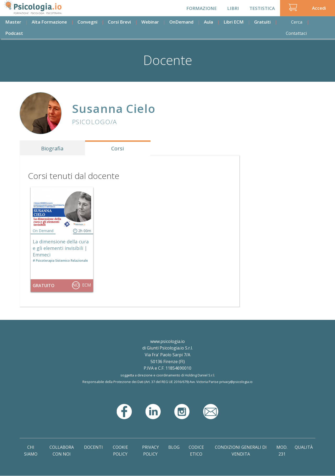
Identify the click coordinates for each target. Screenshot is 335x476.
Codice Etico (196, 450)
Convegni (87, 22)
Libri (233, 8)
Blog (174, 447)
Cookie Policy (120, 450)
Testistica (262, 8)
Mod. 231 (281, 450)
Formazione (201, 8)
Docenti (93, 447)
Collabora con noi (61, 450)
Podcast (14, 33)
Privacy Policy (150, 450)
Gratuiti (262, 22)
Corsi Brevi (119, 22)
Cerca (297, 22)
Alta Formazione (49, 22)
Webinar (150, 22)
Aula (208, 22)
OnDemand (181, 22)
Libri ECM (234, 22)
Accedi (319, 8)
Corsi (117, 148)
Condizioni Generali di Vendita (241, 450)
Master (13, 22)
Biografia (52, 148)
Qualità (304, 447)
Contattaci (296, 33)
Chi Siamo (30, 450)
